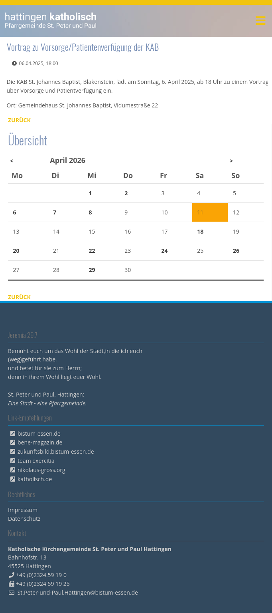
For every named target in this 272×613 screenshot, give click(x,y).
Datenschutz (24, 518)
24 (165, 250)
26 (236, 250)
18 (200, 231)
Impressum (22, 510)
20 (16, 250)
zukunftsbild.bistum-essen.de (56, 451)
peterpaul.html (51, 20)
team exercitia (36, 460)
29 (92, 270)
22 (92, 250)
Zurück (19, 120)
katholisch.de (35, 479)
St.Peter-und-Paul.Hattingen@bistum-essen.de (78, 592)
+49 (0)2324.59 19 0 (41, 575)
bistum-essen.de (39, 433)
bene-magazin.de (40, 442)
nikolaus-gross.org (41, 470)
